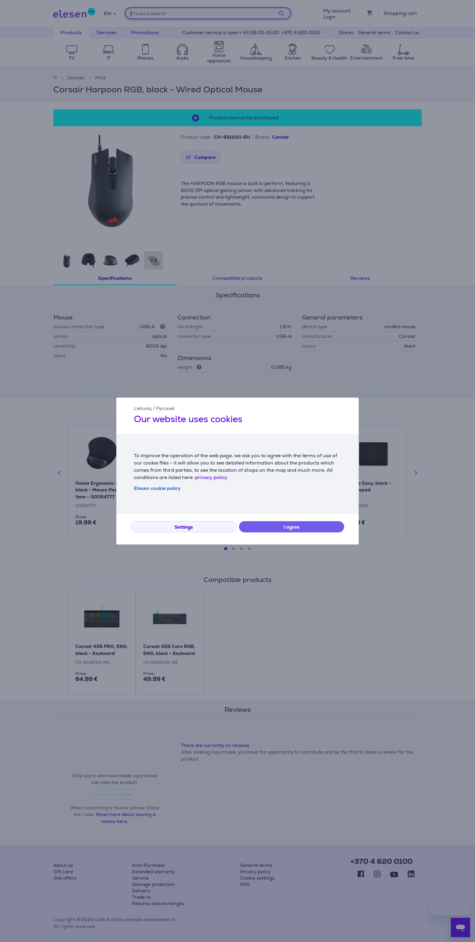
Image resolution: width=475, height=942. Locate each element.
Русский (165, 408)
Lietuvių (142, 408)
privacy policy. (211, 477)
